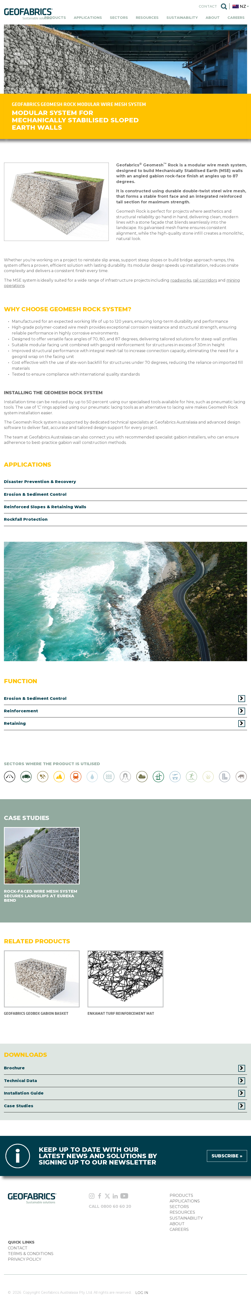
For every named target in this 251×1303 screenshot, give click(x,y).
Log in (141, 1293)
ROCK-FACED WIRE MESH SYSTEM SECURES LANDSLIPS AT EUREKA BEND (40, 896)
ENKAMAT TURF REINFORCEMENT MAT (121, 1013)
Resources (147, 17)
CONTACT (17, 1248)
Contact (208, 6)
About (213, 17)
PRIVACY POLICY (24, 1259)
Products (55, 17)
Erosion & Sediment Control (35, 494)
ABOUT (177, 1224)
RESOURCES (182, 1212)
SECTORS (179, 1206)
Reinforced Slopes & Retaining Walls (45, 507)
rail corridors (205, 280)
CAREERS (179, 1229)
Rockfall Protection (26, 519)
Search (224, 6)
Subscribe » (227, 1156)
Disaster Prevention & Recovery (40, 481)
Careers (236, 17)
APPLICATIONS (185, 1201)
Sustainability (182, 17)
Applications (88, 17)
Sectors (119, 17)
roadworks (180, 280)
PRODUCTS (181, 1195)
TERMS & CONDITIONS (30, 1253)
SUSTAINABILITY (186, 1218)
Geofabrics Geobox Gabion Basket (36, 1013)
